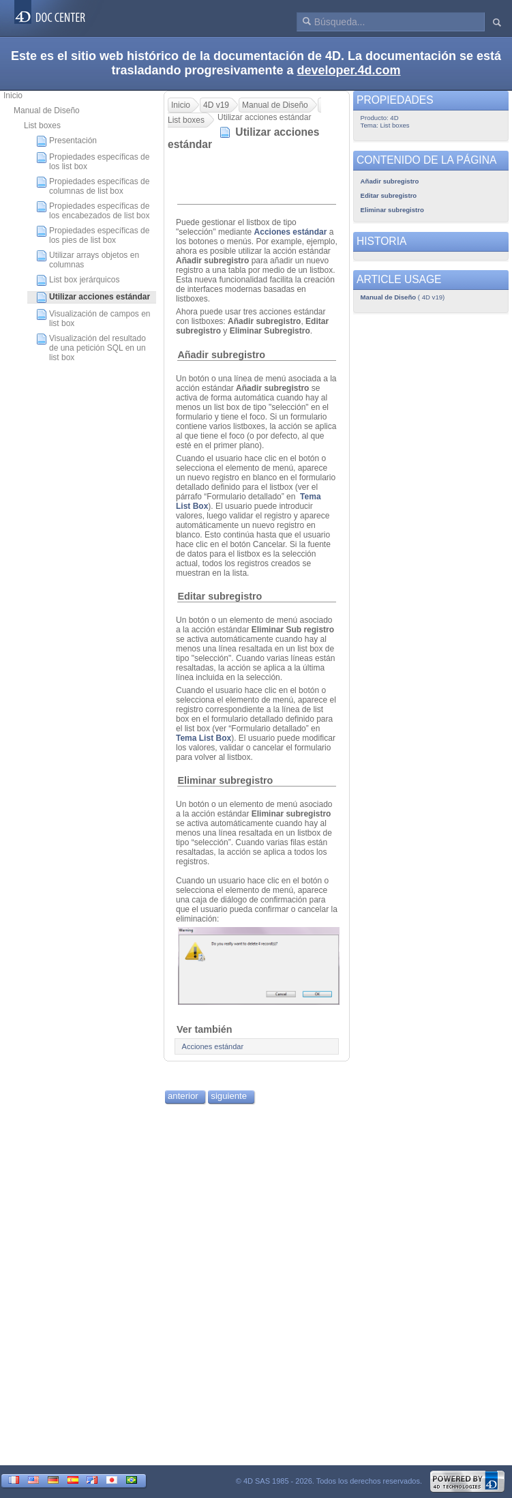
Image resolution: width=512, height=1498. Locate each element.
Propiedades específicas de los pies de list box (92, 235)
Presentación (66, 141)
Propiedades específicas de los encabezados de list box (92, 210)
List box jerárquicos (77, 280)
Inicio (12, 95)
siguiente (229, 1096)
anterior (183, 1096)
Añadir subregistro (221, 354)
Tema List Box (203, 738)
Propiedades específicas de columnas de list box (92, 186)
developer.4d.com (349, 70)
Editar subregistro (219, 596)
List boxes (42, 125)
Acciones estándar (290, 232)
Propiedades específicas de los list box (92, 161)
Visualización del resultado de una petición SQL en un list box (91, 348)
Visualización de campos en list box (93, 318)
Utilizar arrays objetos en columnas (87, 259)
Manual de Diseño (47, 110)
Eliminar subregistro (225, 780)
